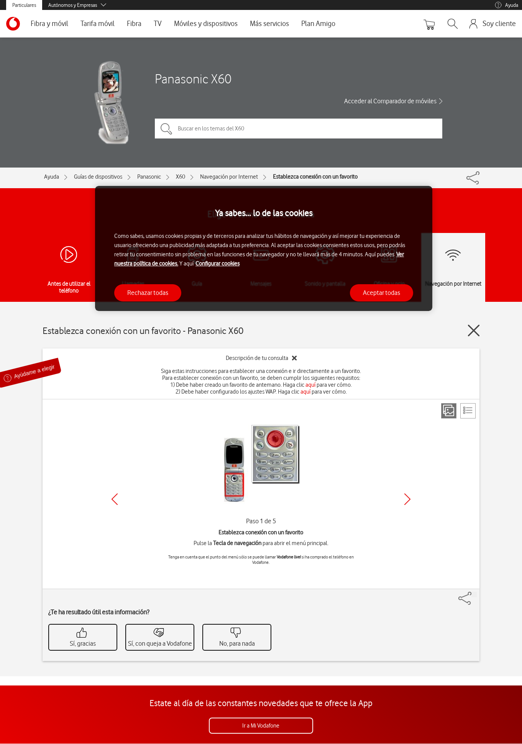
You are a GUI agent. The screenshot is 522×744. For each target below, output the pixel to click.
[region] (263, 248)
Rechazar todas (147, 292)
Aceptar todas (381, 292)
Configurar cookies (217, 263)
